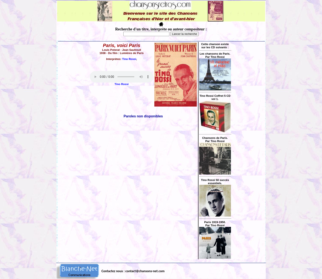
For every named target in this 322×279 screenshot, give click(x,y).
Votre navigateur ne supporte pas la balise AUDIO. (121, 77)
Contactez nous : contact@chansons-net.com (133, 271)
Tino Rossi (129, 59)
